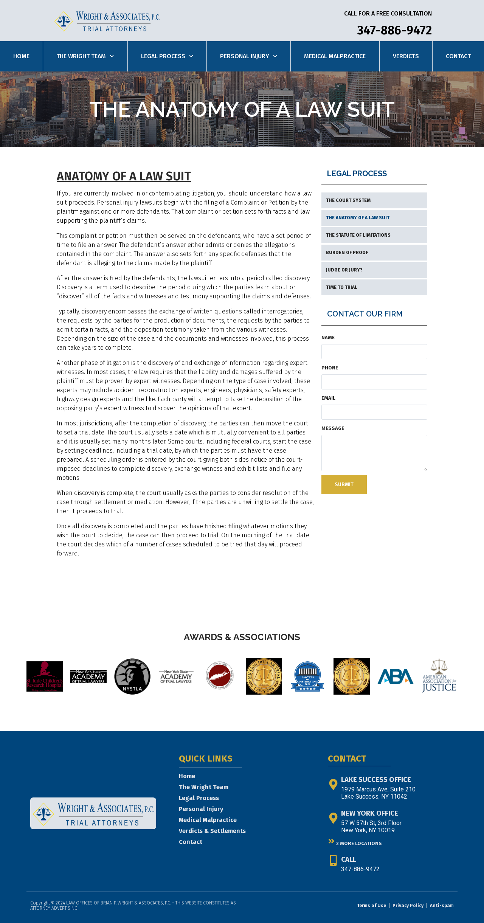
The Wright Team (85, 56)
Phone (329, 368)
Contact (458, 56)
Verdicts (406, 56)
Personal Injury (248, 56)
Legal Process (167, 56)
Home (21, 56)
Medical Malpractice (335, 56)
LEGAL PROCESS (357, 173)
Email (328, 398)
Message (332, 428)
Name (328, 337)
